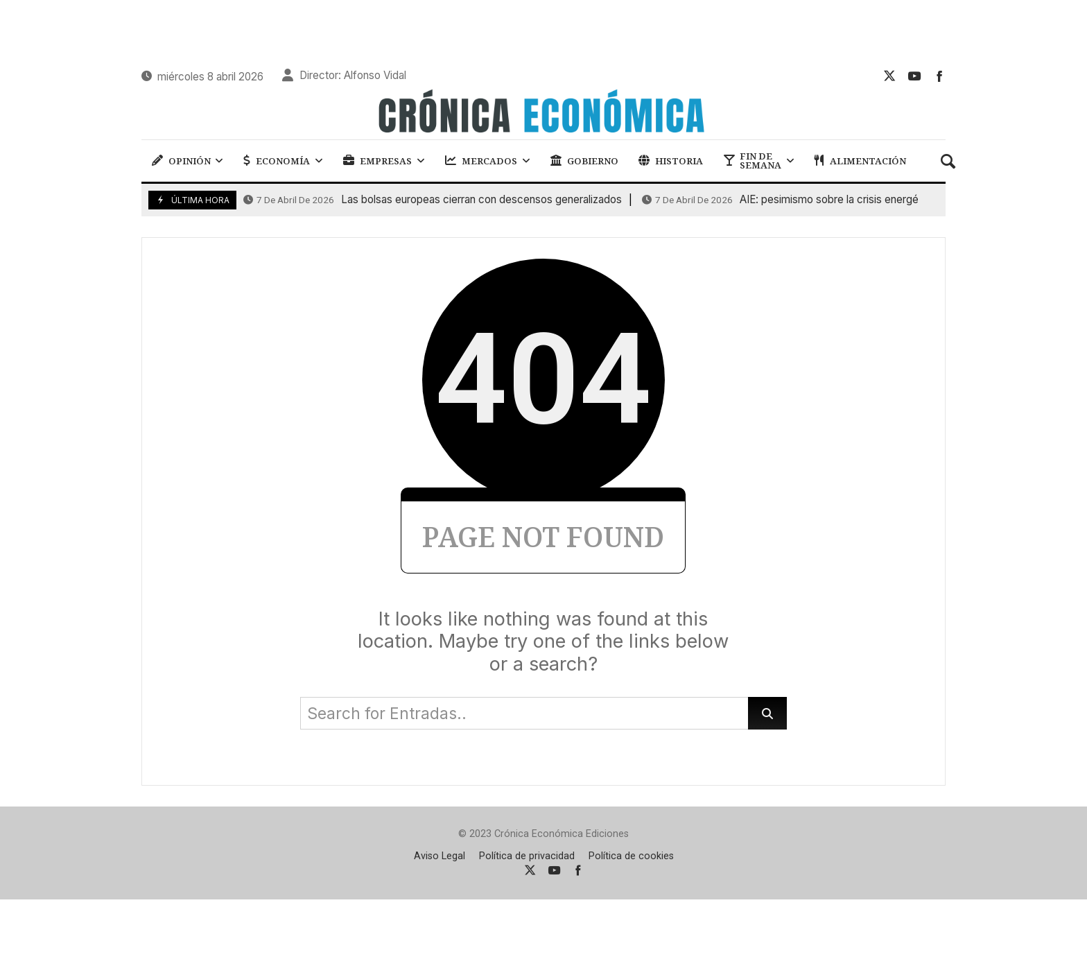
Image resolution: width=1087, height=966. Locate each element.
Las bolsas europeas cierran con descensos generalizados (432, 199)
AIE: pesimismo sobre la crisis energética (789, 199)
